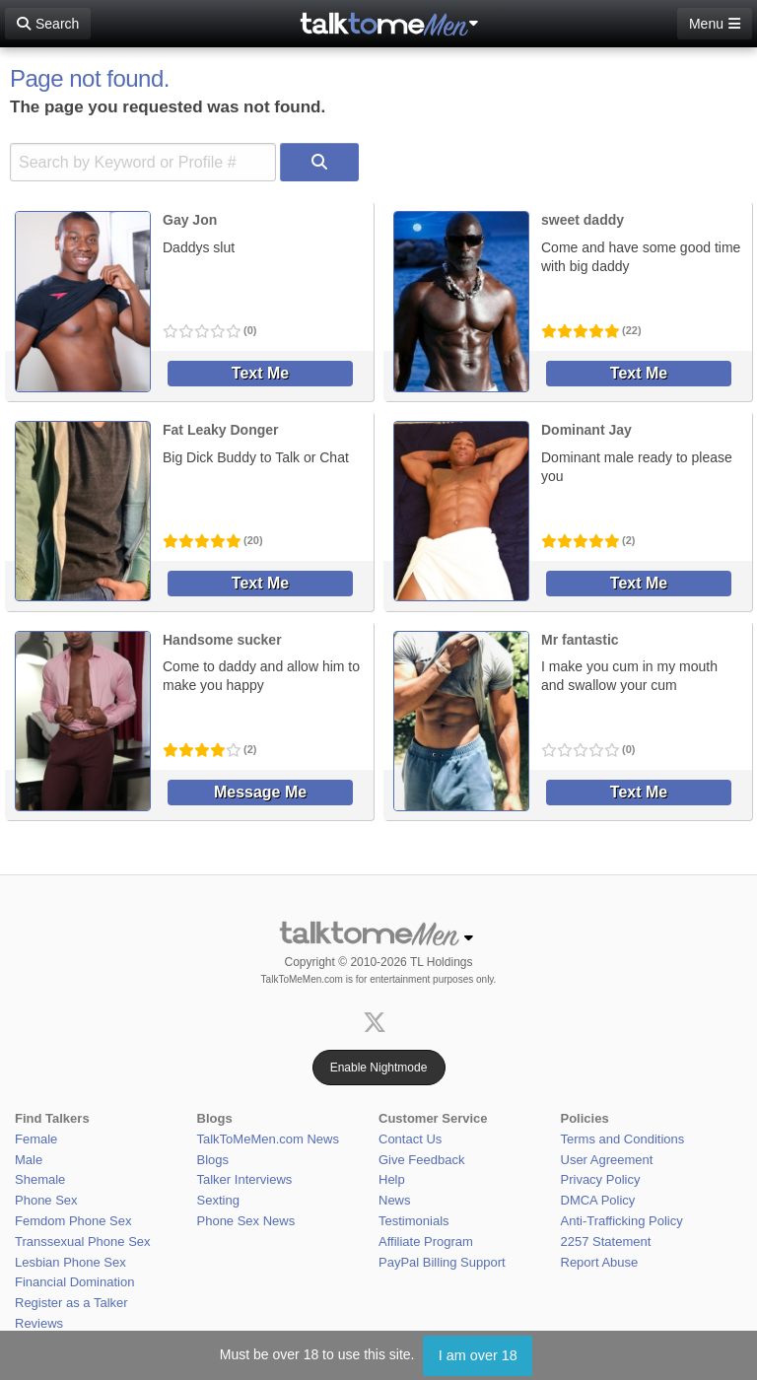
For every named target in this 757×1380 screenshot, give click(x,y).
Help (391, 1179)
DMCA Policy (598, 1200)
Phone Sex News (246, 1220)
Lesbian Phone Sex (70, 1262)
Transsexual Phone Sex (83, 1241)
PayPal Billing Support (442, 1262)
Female (36, 1139)
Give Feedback (421, 1159)
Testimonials (413, 1220)
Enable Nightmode (379, 1067)
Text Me (260, 373)
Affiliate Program (425, 1241)
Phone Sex (46, 1200)
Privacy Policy (601, 1179)
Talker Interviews (245, 1179)
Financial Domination (74, 1282)
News (394, 1200)
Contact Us (410, 1139)
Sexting (218, 1200)
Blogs (213, 1159)
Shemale (40, 1179)
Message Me (260, 792)
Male (28, 1159)
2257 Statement (606, 1241)
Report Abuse (600, 1262)
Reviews (39, 1323)
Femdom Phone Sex (73, 1220)
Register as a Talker (71, 1302)
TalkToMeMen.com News (268, 1139)
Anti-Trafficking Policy (622, 1220)
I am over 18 (478, 1355)
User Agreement (607, 1159)
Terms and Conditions (623, 1139)
